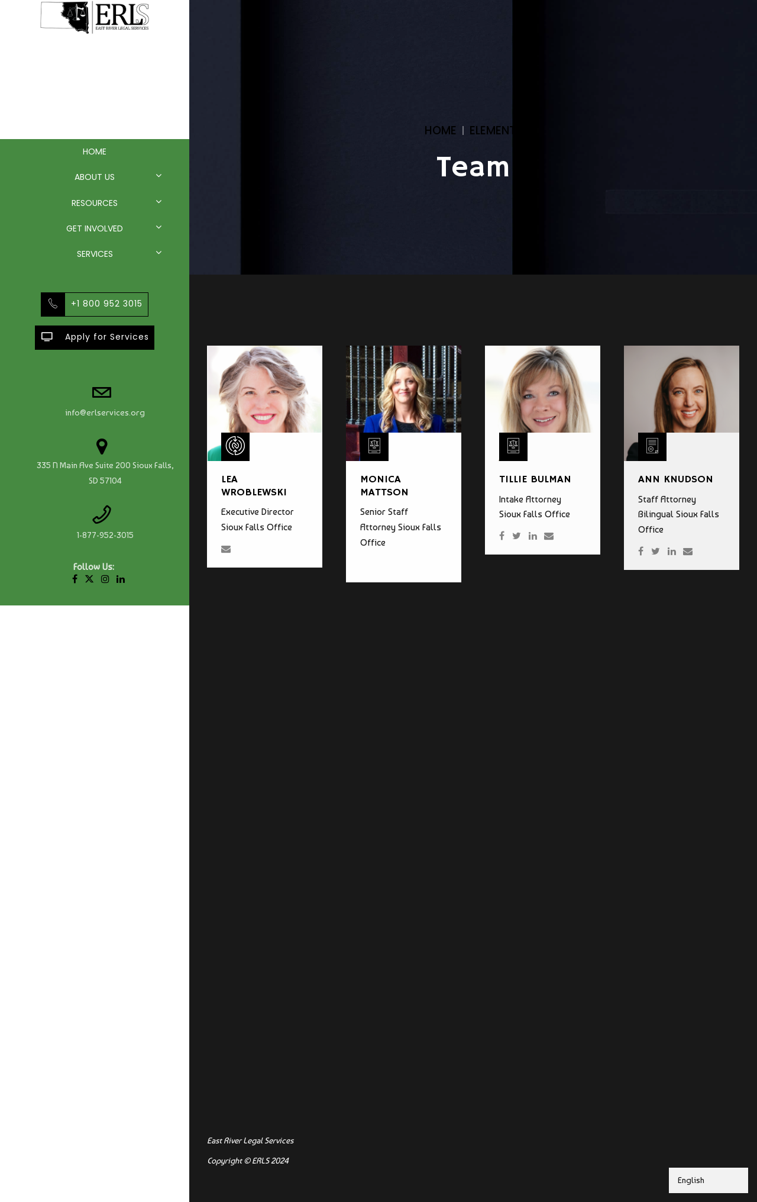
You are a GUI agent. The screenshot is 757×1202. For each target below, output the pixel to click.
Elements (496, 130)
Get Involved (94, 228)
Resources (95, 203)
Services (95, 254)
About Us (95, 177)
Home (94, 151)
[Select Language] (708, 1180)
